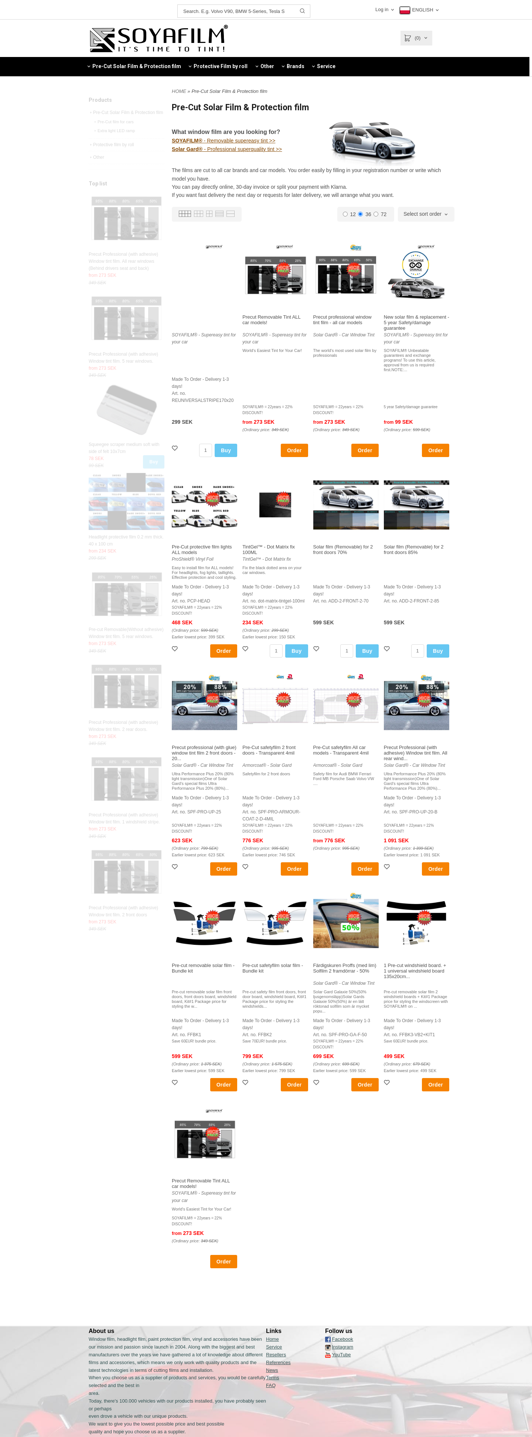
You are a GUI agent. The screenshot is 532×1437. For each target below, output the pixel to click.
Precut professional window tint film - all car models (342, 319)
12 (349, 214)
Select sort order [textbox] (422, 214)
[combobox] (426, 214)
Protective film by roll (111, 159)
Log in (381, 9)
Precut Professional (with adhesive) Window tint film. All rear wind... (415, 753)
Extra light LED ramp (114, 145)
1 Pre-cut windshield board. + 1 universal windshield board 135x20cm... (415, 971)
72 (380, 214)
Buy (153, 476)
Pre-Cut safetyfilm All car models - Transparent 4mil (341, 750)
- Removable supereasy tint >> (223, 141)
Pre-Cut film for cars (113, 136)
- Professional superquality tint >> (226, 149)
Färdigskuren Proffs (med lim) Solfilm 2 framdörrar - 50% (344, 968)
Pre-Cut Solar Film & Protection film (126, 127)
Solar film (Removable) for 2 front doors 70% (343, 549)
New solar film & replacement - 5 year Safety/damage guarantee (416, 322)
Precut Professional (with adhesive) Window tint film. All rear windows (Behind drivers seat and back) (123, 275)
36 (364, 214)
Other (96, 171)
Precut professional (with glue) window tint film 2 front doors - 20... (204, 753)
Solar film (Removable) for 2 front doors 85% (414, 549)
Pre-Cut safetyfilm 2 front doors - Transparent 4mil (269, 750)
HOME (179, 91)
